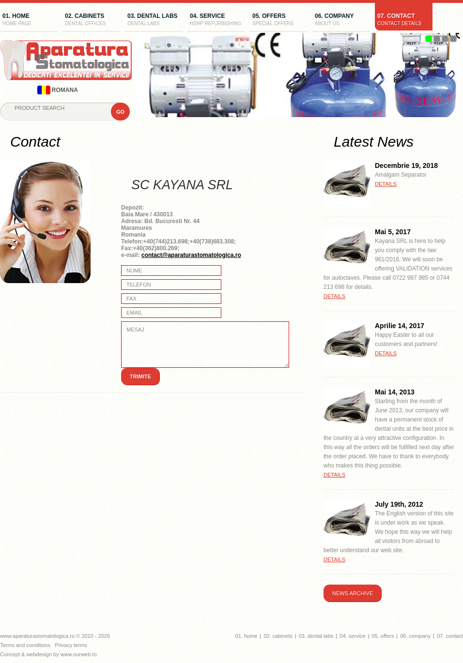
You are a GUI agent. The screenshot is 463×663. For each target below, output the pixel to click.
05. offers (278, 20)
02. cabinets (91, 20)
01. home (28, 20)
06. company (341, 20)
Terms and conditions (25, 645)
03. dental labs (153, 20)
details (386, 184)
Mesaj (205, 344)
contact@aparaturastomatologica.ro (191, 255)
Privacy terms (71, 645)
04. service (216, 20)
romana (57, 90)
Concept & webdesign (26, 654)
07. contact (403, 20)
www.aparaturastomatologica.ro (37, 636)
